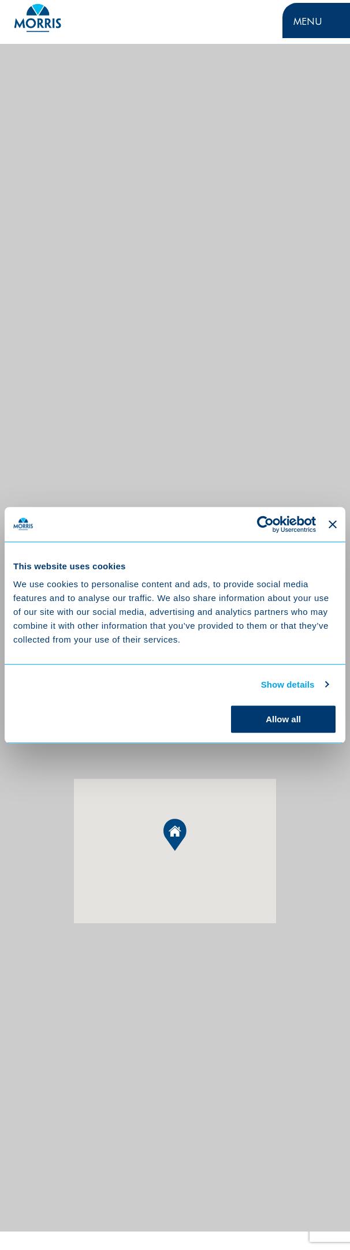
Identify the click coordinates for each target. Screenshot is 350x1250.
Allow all (283, 719)
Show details (288, 684)
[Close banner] (333, 524)
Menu (307, 20)
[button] (175, 835)
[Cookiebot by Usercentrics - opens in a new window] (265, 524)
